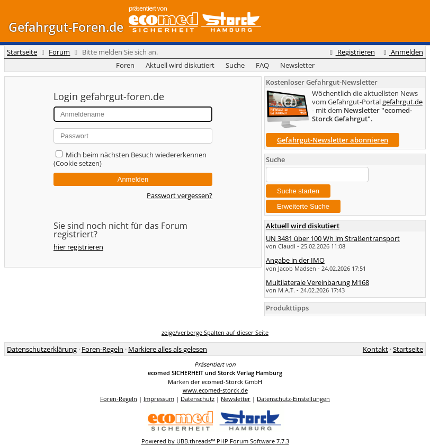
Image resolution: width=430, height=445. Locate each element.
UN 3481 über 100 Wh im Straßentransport (333, 238)
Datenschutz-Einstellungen (293, 399)
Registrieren (350, 52)
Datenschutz (197, 399)
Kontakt (375, 349)
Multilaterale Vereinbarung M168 (317, 282)
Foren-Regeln (102, 349)
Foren (125, 65)
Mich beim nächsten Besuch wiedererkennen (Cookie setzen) (130, 159)
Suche (235, 65)
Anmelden (402, 52)
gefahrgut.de (402, 101)
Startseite (22, 52)
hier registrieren (78, 247)
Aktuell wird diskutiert (180, 65)
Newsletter (297, 65)
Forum (59, 52)
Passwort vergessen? (179, 195)
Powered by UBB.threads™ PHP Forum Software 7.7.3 (215, 441)
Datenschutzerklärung (42, 349)
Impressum (159, 399)
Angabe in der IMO (295, 260)
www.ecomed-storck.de (215, 390)
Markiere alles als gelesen (167, 349)
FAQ (262, 65)
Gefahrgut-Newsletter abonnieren (332, 140)
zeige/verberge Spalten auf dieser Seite (215, 332)
